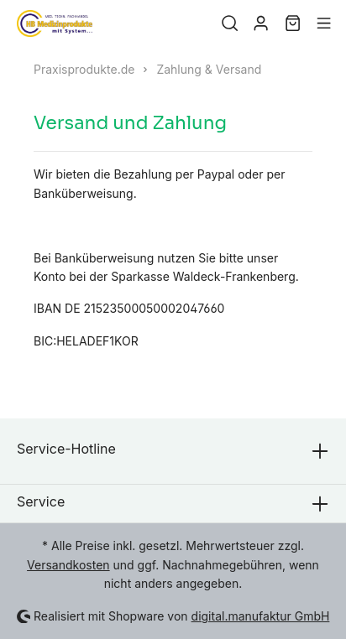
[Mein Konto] (260, 23)
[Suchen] (229, 23)
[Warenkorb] (292, 23)
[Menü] (323, 23)
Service (41, 501)
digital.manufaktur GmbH (260, 616)
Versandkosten (68, 565)
